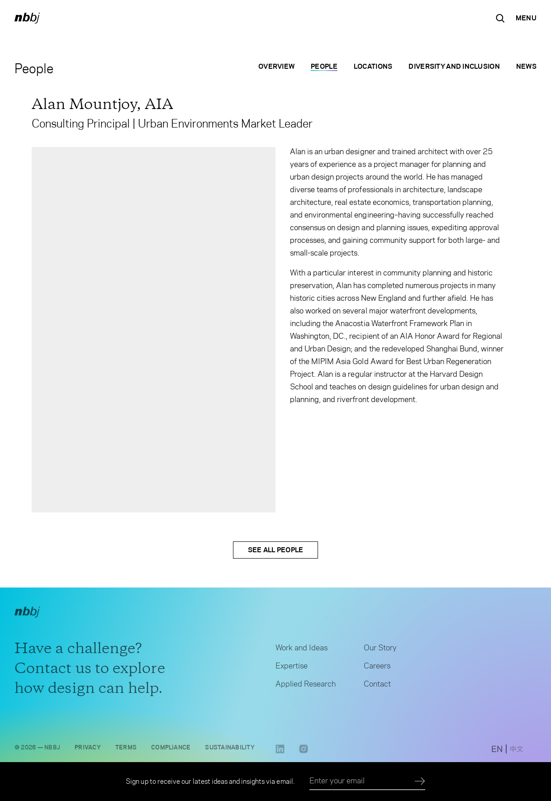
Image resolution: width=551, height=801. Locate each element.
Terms (126, 750)
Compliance (170, 750)
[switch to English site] (497, 752)
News (526, 66)
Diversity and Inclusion (453, 66)
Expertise (292, 669)
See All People (276, 550)
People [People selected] (324, 66)
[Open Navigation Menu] (526, 18)
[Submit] (420, 781)
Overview (276, 66)
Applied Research (306, 687)
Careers (377, 669)
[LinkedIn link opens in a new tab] (280, 754)
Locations (373, 66)
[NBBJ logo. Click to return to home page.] (27, 18)
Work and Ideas (302, 650)
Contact (377, 687)
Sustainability (229, 750)
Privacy (88, 750)
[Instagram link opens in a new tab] (303, 754)
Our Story (380, 650)
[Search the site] (500, 18)
